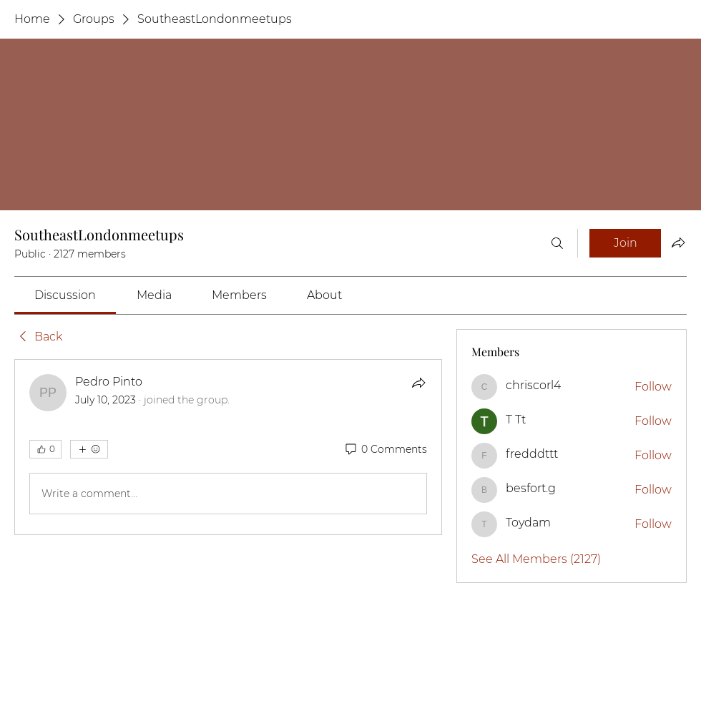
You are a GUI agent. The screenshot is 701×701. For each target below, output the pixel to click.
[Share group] (678, 242)
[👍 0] (45, 449)
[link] (65, 295)
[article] (228, 447)
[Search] (557, 243)
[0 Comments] (385, 450)
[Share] (418, 382)
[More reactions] (89, 449)
